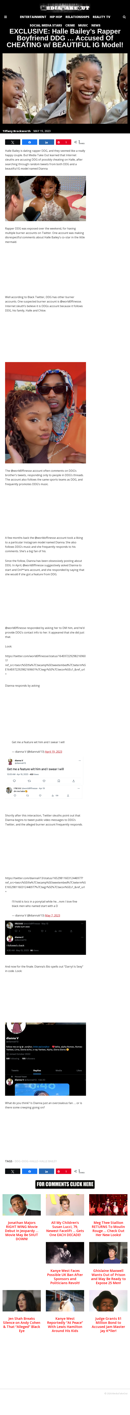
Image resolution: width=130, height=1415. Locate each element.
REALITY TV (101, 17)
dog (25, 1161)
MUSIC (83, 25)
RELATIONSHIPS (77, 17)
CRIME (70, 25)
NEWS (95, 25)
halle (34, 1161)
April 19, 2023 (53, 752)
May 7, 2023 (52, 915)
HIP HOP (56, 17)
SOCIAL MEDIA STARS (46, 25)
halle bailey (48, 1161)
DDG (17, 1161)
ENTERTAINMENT (33, 17)
